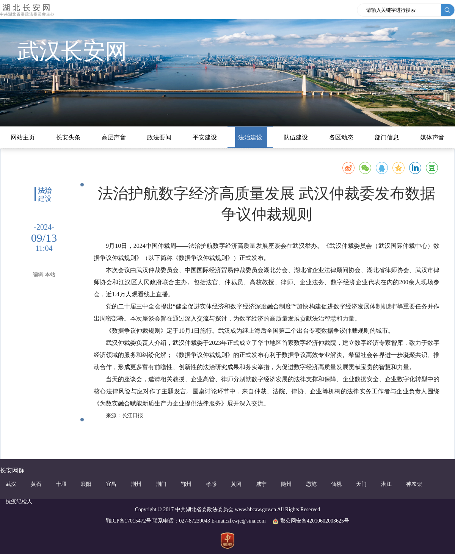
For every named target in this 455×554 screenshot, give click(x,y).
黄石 (36, 484)
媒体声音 (432, 137)
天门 (361, 484)
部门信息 (387, 137)
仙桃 (336, 484)
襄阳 (86, 484)
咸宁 (261, 484)
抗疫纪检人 (19, 501)
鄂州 (186, 484)
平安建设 (205, 137)
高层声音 (114, 137)
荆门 (161, 484)
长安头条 (68, 137)
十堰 (61, 484)
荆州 (136, 484)
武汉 (11, 484)
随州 (286, 484)
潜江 (386, 484)
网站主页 (23, 137)
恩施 (311, 484)
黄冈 (236, 484)
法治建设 (250, 137)
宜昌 (111, 484)
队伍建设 (296, 137)
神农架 (414, 484)
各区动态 (341, 137)
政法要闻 (159, 137)
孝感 (211, 484)
